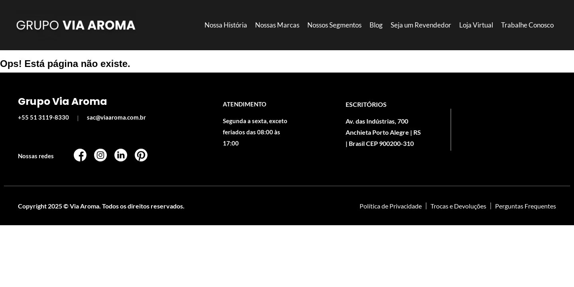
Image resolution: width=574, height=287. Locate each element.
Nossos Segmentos (334, 25)
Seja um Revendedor (421, 25)
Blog (376, 25)
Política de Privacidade (391, 206)
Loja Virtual (476, 25)
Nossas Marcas (277, 25)
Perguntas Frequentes (525, 206)
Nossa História (225, 25)
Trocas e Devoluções (458, 206)
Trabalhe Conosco (527, 25)
